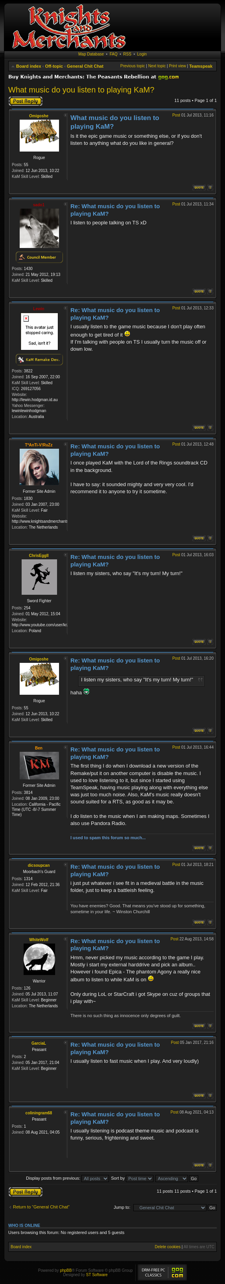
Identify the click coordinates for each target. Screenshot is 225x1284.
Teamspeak (200, 66)
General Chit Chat (85, 66)
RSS (127, 54)
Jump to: (122, 1207)
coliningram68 (39, 1113)
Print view (177, 66)
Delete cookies (168, 1247)
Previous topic (132, 66)
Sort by (132, 1178)
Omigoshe (38, 116)
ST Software (97, 1275)
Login (142, 54)
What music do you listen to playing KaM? (81, 89)
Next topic (157, 66)
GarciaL (38, 1043)
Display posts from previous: (67, 1178)
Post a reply (25, 101)
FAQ (114, 54)
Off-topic (54, 66)
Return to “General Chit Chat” (41, 1206)
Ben (38, 748)
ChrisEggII (38, 555)
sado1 (38, 205)
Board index (28, 66)
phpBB (66, 1270)
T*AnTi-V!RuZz (39, 445)
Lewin (38, 309)
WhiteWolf (38, 940)
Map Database (91, 54)
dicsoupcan (39, 865)
